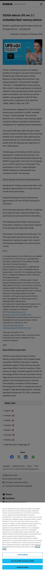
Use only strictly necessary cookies (22, 563)
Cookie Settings (22, 556)
